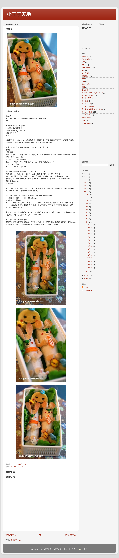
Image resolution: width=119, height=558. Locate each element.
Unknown (87, 287)
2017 (86, 174)
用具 (83, 70)
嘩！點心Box (86, 104)
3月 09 (90, 252)
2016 (86, 177)
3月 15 (90, 246)
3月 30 (90, 228)
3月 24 (90, 237)
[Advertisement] (96, 142)
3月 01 (90, 268)
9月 (87, 204)
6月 (87, 213)
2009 (86, 278)
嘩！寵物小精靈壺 (88, 106)
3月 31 (90, 225)
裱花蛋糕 (85, 90)
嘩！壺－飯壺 (86, 98)
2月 (87, 271)
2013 (86, 186)
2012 (86, 189)
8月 (87, 207)
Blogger (80, 549)
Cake (83, 120)
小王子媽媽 (88, 290)
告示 (83, 79)
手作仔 (84, 65)
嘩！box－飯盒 (87, 112)
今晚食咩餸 (86, 59)
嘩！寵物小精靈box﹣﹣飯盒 (92, 109)
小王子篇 (85, 56)
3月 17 (90, 240)
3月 (87, 222)
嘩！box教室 (86, 115)
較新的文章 (11, 535)
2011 (86, 192)
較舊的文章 (70, 535)
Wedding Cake (87, 123)
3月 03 (90, 262)
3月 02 (90, 265)
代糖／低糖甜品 (87, 67)
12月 (88, 195)
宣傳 (83, 81)
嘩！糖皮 (85, 101)
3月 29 (90, 231)
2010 (86, 275)
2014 (86, 183)
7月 (87, 210)
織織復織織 (86, 117)
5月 (87, 216)
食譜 (83, 87)
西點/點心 (85, 76)
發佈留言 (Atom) (16, 540)
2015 (86, 180)
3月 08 (90, 255)
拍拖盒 (89, 258)
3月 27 (90, 234)
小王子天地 (19, 14)
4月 (87, 219)
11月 (88, 198)
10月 (88, 201)
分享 (83, 62)
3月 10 (90, 249)
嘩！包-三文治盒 (17, 467)
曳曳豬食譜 (86, 73)
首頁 (41, 535)
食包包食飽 (86, 84)
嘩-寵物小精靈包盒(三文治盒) (92, 93)
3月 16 (90, 243)
